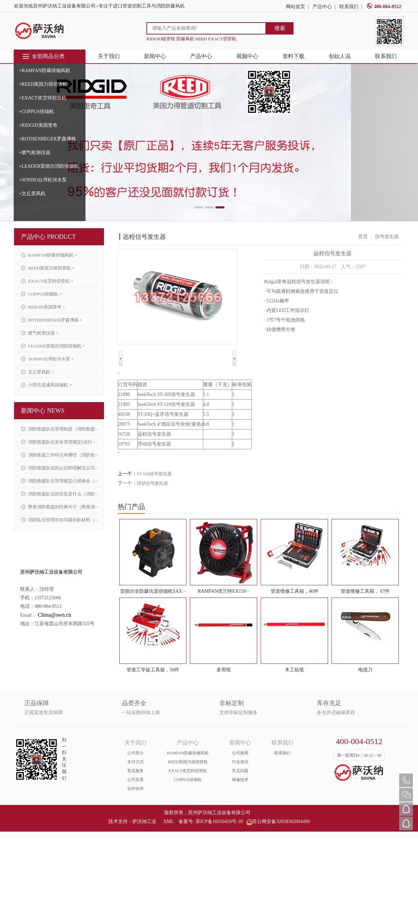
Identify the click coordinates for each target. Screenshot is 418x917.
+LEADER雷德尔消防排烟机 (49, 166)
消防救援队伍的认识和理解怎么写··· (59, 467)
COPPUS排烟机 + (41, 294)
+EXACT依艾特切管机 (42, 97)
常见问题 (240, 770)
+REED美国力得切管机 (43, 84)
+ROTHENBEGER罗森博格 (47, 138)
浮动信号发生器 (152, 483)
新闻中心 (155, 56)
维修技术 (240, 779)
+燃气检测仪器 (34, 152)
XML (169, 821)
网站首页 (295, 6)
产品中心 (322, 6)
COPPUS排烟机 (187, 779)
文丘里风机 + (37, 371)
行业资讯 (240, 761)
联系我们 (348, 6)
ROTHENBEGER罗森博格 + (51, 320)
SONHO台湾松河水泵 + (47, 358)
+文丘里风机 (32, 193)
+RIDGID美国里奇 (38, 125)
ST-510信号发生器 (154, 473)
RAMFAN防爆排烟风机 (188, 753)
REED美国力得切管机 (187, 761)
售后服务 (135, 770)
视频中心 (247, 56)
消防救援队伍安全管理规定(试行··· (58, 441)
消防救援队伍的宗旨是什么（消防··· (59, 493)
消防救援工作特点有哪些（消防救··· (59, 454)
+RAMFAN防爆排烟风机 (44, 70)
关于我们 (109, 56)
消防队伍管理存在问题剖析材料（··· (59, 519)
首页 (363, 236)
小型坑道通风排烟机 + (46, 384)
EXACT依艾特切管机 (188, 770)
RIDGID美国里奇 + (43, 307)
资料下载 (293, 56)
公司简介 (135, 753)
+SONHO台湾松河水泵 (43, 179)
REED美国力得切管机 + (48, 268)
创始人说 (340, 56)
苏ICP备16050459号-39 (219, 821)
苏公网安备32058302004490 (278, 821)
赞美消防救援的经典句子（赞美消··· (59, 506)
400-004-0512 (383, 6)
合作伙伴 (135, 788)
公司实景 (135, 779)
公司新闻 (240, 753)
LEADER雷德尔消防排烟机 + (53, 345)
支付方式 (135, 761)
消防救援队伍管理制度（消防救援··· (59, 429)
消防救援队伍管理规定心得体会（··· (59, 480)
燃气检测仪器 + (39, 333)
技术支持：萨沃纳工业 (132, 821)
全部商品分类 (43, 56)
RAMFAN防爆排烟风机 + (49, 255)
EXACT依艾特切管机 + (47, 281)
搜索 (279, 28)
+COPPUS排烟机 (36, 111)
